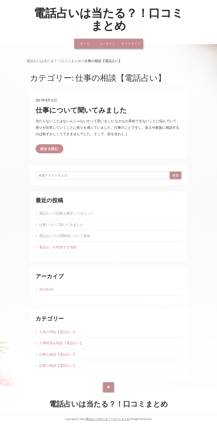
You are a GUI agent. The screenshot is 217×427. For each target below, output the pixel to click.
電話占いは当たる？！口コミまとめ (108, 19)
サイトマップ (131, 43)
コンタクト (108, 43)
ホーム (85, 43)
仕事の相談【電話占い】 (58, 354)
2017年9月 (46, 289)
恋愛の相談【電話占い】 (58, 365)
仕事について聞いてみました (81, 110)
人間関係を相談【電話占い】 (61, 343)
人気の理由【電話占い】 (58, 332)
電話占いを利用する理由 (58, 247)
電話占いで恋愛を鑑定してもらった (66, 213)
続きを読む (49, 149)
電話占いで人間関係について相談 (64, 236)
